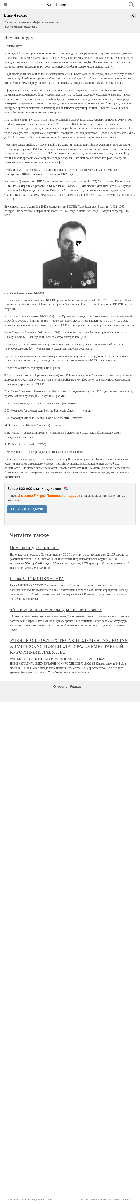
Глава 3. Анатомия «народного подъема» (29, 1199)
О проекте (60, 686)
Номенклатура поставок (34, 547)
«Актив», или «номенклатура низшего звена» (56, 609)
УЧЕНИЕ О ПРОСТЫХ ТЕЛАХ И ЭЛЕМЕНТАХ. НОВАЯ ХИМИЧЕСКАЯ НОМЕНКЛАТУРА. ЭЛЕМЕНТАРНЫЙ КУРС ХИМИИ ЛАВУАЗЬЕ (69, 646)
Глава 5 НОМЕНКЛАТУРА (37, 578)
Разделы (76, 686)
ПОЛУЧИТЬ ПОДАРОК (27, 509)
